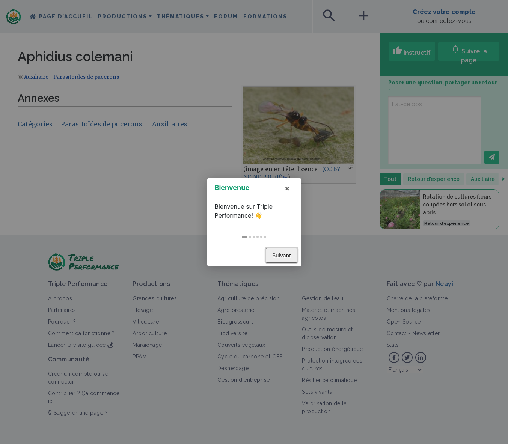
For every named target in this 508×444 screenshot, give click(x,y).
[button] (244, 237)
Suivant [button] (281, 255)
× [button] (287, 188)
